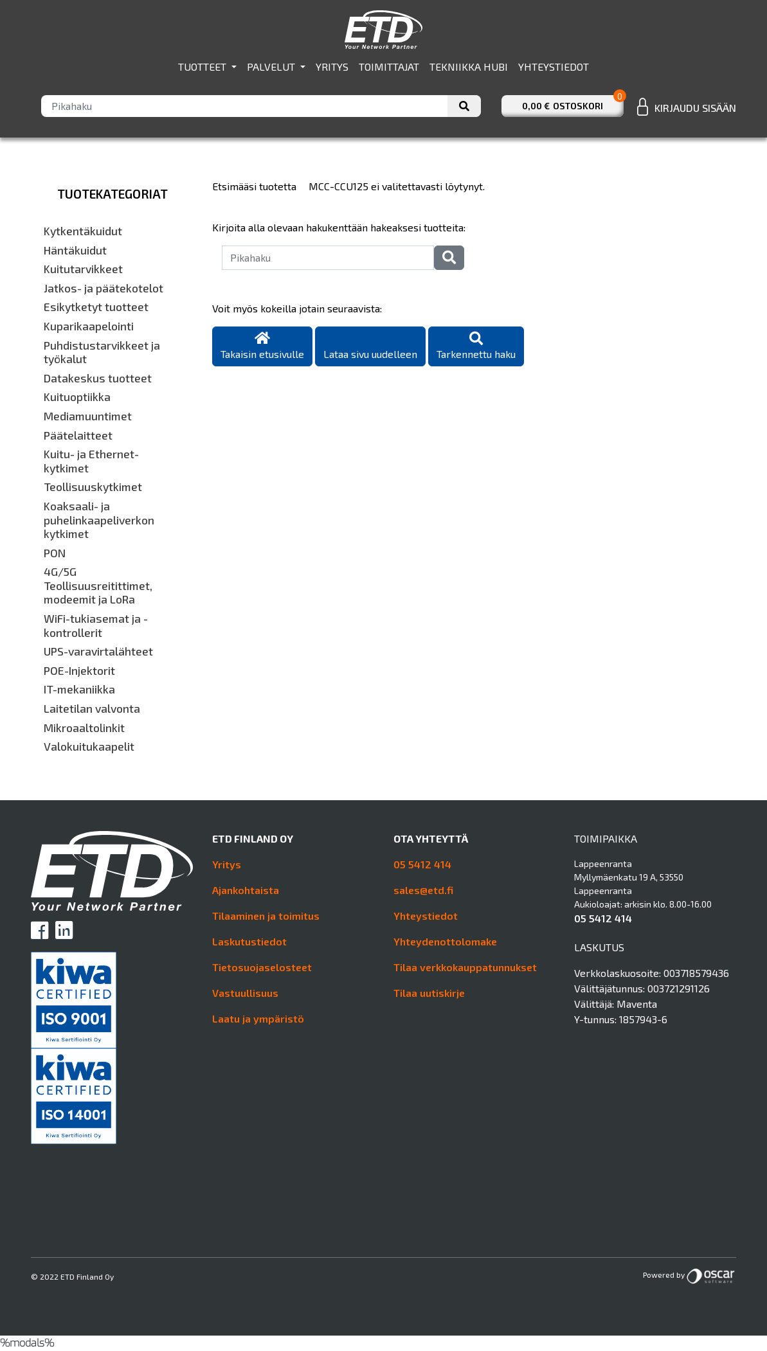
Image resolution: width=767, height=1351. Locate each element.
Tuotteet (203, 66)
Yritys (332, 66)
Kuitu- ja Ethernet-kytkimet (91, 461)
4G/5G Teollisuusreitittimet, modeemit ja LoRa (98, 585)
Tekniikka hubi (468, 66)
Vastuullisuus (245, 993)
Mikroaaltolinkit (84, 728)
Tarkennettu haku (476, 346)
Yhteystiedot (553, 66)
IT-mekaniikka (79, 689)
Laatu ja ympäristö (258, 1018)
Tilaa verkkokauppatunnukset (465, 967)
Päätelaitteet (78, 435)
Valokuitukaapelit (89, 746)
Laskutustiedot (249, 941)
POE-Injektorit (79, 670)
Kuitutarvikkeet (83, 269)
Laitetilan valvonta (92, 708)
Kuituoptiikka (77, 397)
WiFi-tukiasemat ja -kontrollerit (96, 626)
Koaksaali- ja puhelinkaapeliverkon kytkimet (99, 520)
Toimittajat (389, 66)
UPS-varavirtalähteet (98, 651)
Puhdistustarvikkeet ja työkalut (102, 352)
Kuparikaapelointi (89, 326)
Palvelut (272, 66)
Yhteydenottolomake (445, 941)
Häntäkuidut (75, 250)
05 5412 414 (422, 864)
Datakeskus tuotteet (98, 378)
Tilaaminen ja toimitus (266, 915)
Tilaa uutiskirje (429, 993)
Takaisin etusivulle (262, 346)
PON (55, 553)
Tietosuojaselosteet (262, 967)
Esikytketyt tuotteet (96, 307)
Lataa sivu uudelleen (370, 354)
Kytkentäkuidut (83, 231)
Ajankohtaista (245, 890)
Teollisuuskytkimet (93, 487)
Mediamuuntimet (88, 416)
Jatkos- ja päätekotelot (103, 288)
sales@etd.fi (423, 890)
